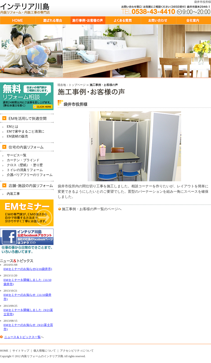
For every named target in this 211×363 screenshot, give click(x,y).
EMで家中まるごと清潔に (25, 131)
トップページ (77, 85)
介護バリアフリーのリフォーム (30, 175)
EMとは (12, 126)
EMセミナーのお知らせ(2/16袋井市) (28, 269)
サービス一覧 (16, 155)
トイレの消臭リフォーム (25, 170)
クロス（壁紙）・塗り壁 (25, 165)
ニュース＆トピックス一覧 (22, 337)
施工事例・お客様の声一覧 (83, 209)
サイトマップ (20, 350)
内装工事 (13, 193)
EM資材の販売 (17, 136)
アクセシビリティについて (77, 350)
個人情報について (44, 350)
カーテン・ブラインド (23, 160)
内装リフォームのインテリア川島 (42, 356)
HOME (4, 350)
